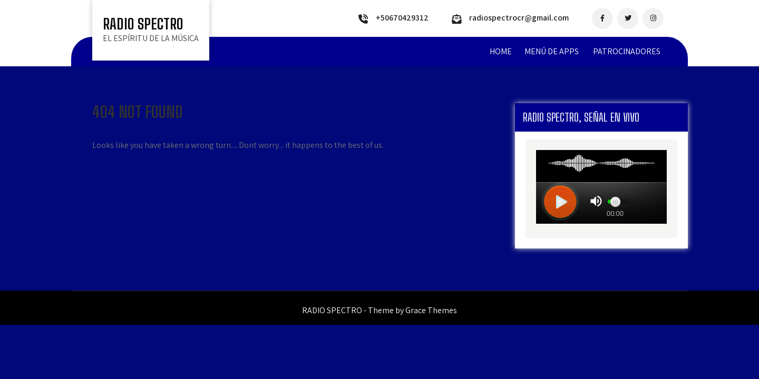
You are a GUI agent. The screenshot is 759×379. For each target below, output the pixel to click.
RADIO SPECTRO (143, 24)
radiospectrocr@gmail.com (519, 17)
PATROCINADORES (626, 51)
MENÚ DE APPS (551, 51)
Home (501, 51)
